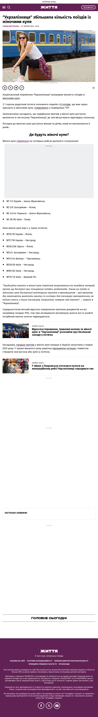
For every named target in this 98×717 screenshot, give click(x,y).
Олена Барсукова (11, 26)
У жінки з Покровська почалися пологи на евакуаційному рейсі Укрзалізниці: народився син (63, 367)
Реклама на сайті (17, 661)
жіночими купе (11, 98)
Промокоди (64, 664)
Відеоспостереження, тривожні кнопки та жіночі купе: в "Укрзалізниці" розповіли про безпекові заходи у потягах (61, 332)
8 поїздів (65, 104)
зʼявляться (22, 141)
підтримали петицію (64, 348)
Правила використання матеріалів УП (71, 661)
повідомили (41, 107)
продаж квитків (25, 344)
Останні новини (16, 512)
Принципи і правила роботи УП (43, 664)
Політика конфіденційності (39, 661)
